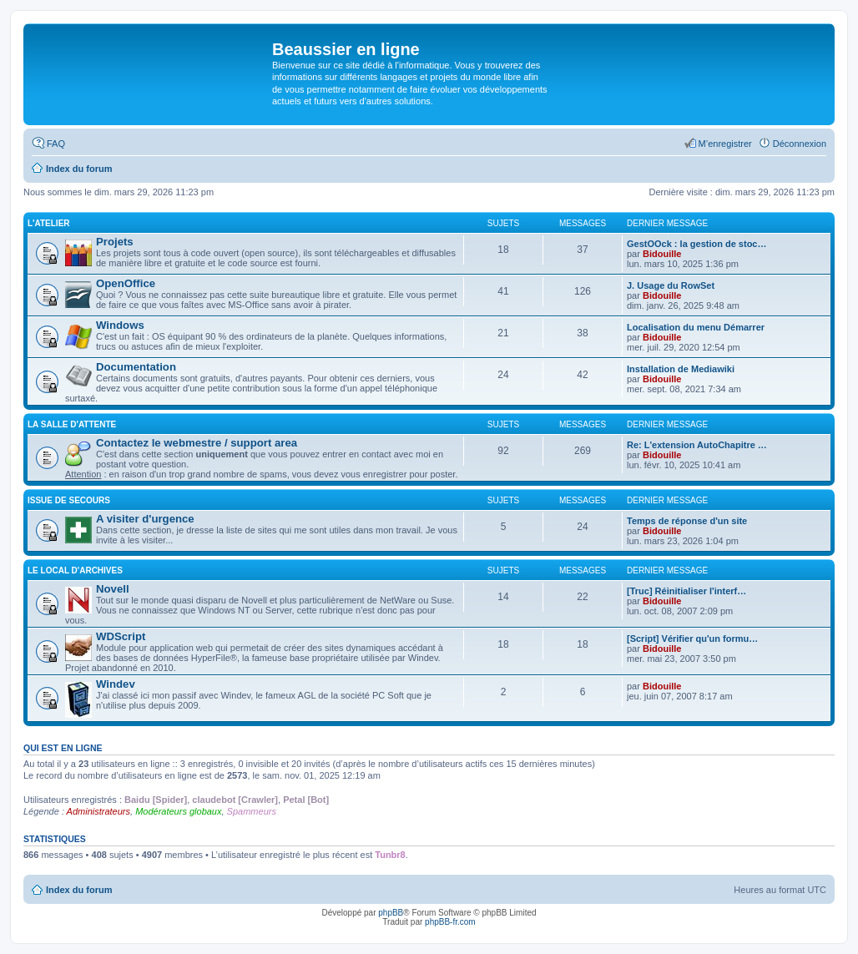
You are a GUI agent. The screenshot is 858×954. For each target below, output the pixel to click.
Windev (115, 684)
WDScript (120, 636)
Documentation (136, 367)
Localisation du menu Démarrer (696, 327)
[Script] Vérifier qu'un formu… (692, 638)
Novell (112, 589)
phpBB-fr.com (450, 921)
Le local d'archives (75, 570)
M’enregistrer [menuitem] (725, 144)
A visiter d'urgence (145, 518)
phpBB (390, 912)
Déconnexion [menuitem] (799, 144)
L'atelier (49, 223)
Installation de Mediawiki (680, 369)
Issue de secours (69, 500)
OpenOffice (125, 283)
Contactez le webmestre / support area (196, 443)
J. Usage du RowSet (670, 285)
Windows (120, 325)
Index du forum (79, 890)
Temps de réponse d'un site (687, 521)
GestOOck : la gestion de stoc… (697, 244)
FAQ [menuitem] (56, 144)
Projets (115, 241)
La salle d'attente (72, 424)
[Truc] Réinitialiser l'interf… (686, 591)
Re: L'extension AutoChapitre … (697, 445)
